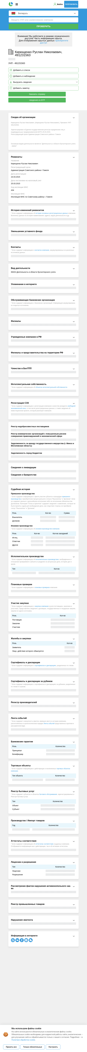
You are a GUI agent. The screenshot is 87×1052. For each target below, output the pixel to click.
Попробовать (71, 4)
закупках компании (41, 606)
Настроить (53, 1047)
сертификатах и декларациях (45, 665)
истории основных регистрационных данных (52, 213)
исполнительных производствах (47, 559)
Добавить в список (21, 70)
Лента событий (49, 723)
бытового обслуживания (48, 794)
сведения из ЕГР (37, 100)
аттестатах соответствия (44, 844)
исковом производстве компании (47, 529)
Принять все (11, 1047)
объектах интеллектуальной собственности (51, 387)
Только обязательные (32, 1047)
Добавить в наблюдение (24, 76)
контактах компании (42, 250)
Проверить (43, 26)
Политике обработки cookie (23, 1040)
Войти (60, 4)
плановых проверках (42, 587)
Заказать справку (37, 94)
